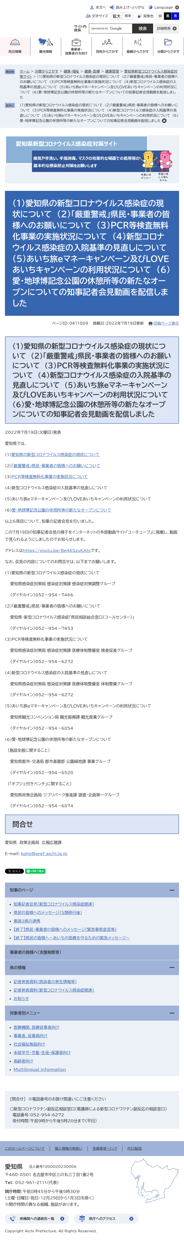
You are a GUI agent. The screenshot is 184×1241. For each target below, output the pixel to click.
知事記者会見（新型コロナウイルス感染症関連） (54, 904)
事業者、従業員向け (30, 1036)
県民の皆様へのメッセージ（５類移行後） (48, 913)
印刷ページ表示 (166, 323)
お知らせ (21, 999)
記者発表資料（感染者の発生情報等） (45, 982)
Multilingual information (40, 1069)
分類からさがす (47, 71)
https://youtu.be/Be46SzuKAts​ (57, 550)
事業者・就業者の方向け (76, 51)
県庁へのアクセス (102, 1218)
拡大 (117, 16)
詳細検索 (164, 28)
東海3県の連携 (27, 921)
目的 (107, 52)
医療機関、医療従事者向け (36, 1027)
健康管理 (112, 71)
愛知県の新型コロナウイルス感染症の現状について (55, 455)
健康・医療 (92, 71)
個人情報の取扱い (68, 1148)
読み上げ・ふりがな (130, 7)
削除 (164, 120)
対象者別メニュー (25, 1013)
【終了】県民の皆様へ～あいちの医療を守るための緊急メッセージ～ (72, 938)
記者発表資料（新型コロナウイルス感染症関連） (54, 990)
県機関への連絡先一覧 (37, 1218)
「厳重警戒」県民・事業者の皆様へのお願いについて (56, 466)
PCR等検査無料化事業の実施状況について (50, 477)
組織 (138, 52)
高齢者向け (23, 1061)
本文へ (101, 7)
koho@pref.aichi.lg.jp (44, 854)
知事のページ (21, 890)
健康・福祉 (71, 71)
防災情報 (15, 51)
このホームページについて (25, 1148)
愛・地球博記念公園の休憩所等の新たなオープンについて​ (61, 510)
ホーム (24, 71)
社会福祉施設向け (29, 1044)
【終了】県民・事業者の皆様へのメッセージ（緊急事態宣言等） (65, 929)
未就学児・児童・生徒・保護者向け (42, 1053)
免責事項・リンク (105, 1148)
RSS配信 (134, 1148)
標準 (128, 16)
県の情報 (18, 968)
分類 (168, 52)
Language (163, 7)
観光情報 (45, 51)
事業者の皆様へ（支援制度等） (35, 952)
